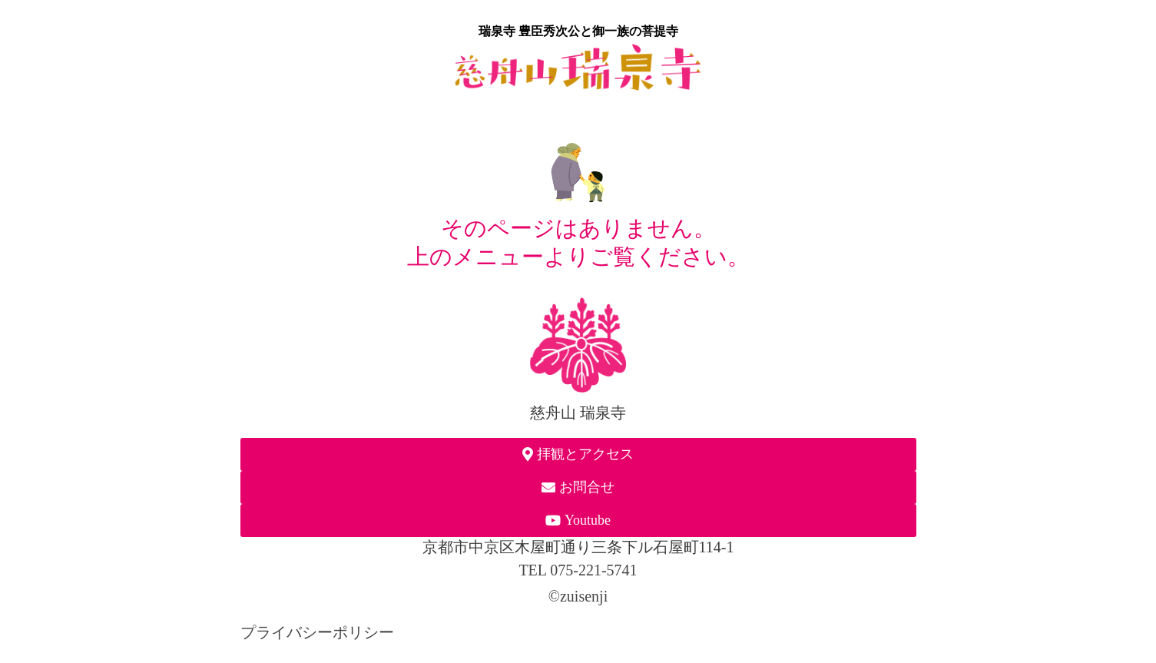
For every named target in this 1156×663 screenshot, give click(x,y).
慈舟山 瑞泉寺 (578, 412)
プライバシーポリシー (317, 632)
